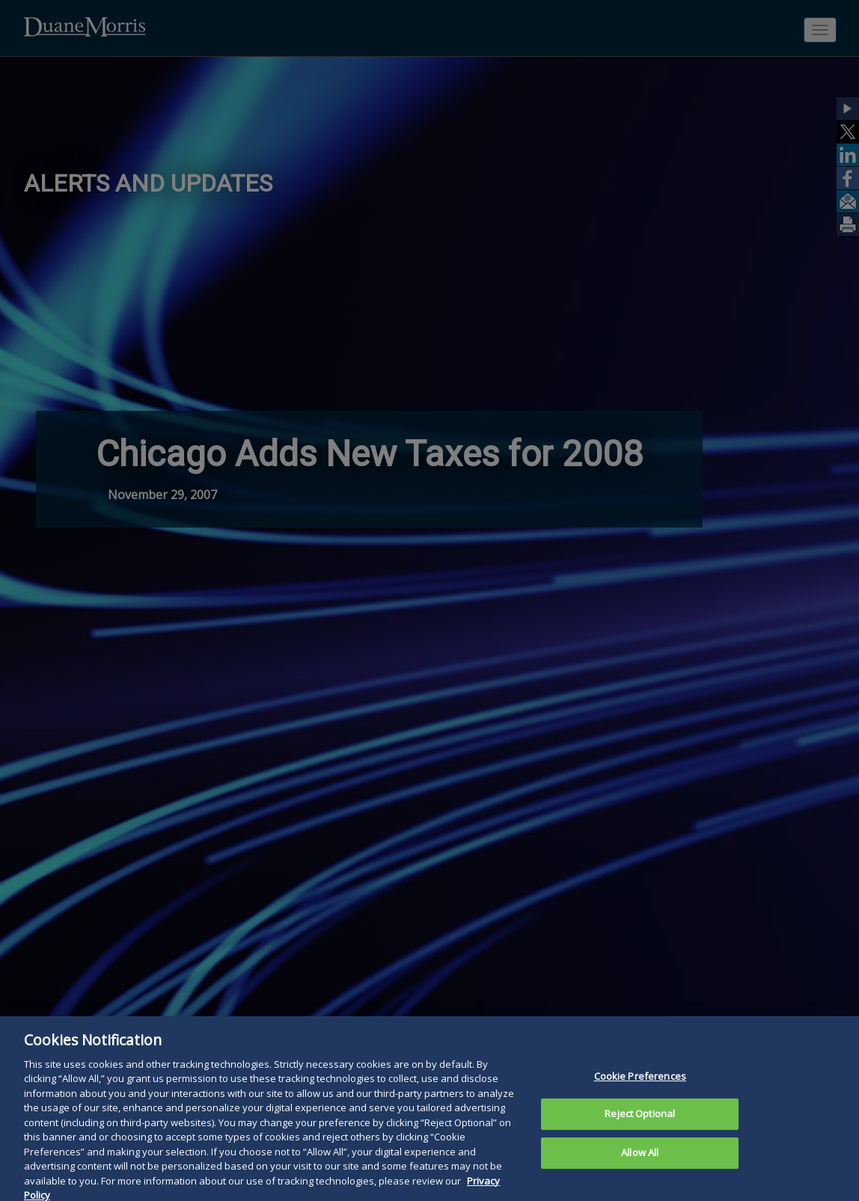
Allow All (639, 1163)
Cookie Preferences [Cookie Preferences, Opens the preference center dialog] (640, 1087)
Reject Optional (640, 1124)
